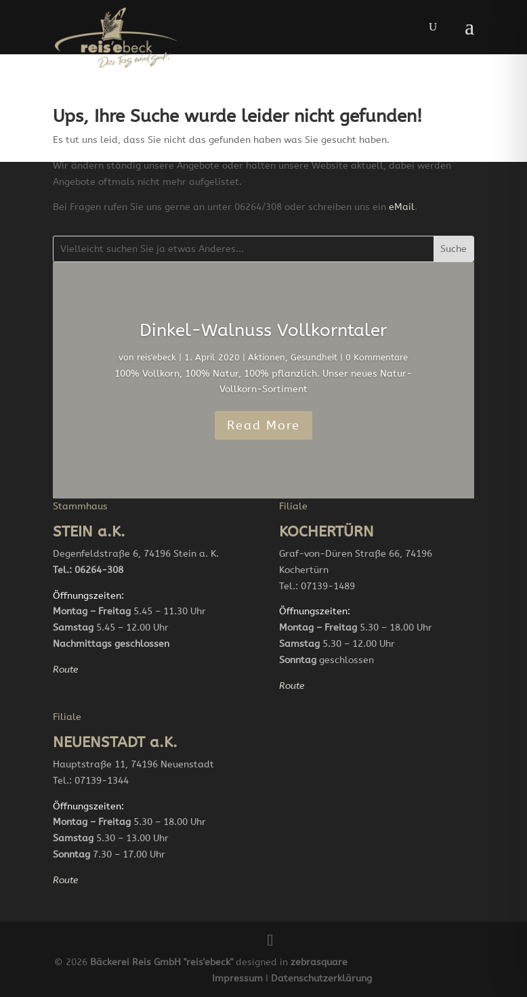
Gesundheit (314, 357)
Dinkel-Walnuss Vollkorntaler (263, 330)
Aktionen (266, 357)
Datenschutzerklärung (321, 978)
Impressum (237, 978)
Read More (263, 425)
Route (65, 669)
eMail (402, 207)
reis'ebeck (156, 357)
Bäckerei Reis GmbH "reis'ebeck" (161, 962)
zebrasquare (319, 962)
